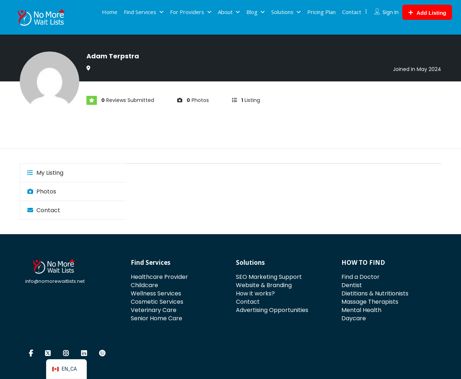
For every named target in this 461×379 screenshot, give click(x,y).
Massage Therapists (369, 302)
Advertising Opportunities (272, 310)
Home (109, 11)
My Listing (45, 173)
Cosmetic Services (157, 302)
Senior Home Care (156, 318)
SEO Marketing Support (269, 277)
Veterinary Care (153, 310)
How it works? (255, 293)
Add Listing (427, 13)
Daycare (353, 318)
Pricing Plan (321, 11)
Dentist (351, 285)
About (225, 11)
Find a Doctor (360, 277)
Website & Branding (264, 285)
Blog (252, 11)
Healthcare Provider (159, 277)
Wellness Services (156, 293)
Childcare (144, 285)
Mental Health (361, 310)
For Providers (187, 11)
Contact (351, 11)
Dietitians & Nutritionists (374, 293)
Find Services (140, 11)
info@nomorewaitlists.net (55, 281)
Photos (41, 191)
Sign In (390, 12)
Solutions (282, 11)
